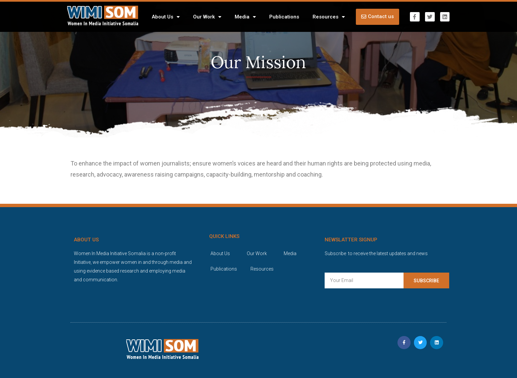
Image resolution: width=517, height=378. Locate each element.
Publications (284, 17)
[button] (377, 17)
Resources (329, 17)
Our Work (207, 17)
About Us (166, 17)
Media (245, 17)
